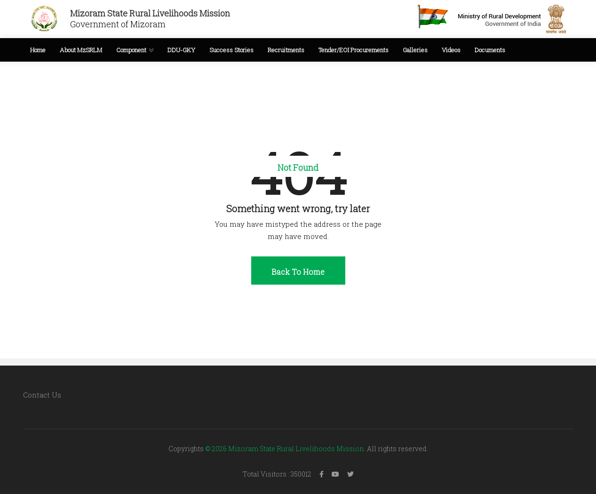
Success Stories (231, 50)
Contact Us (42, 394)
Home (38, 50)
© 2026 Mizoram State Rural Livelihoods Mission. (285, 448)
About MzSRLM (81, 50)
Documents (490, 50)
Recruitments (286, 50)
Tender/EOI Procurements (353, 50)
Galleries (415, 50)
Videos (451, 50)
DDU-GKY (181, 50)
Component (131, 50)
